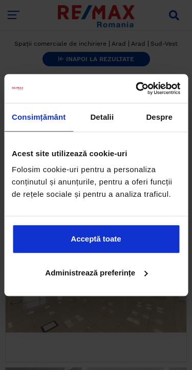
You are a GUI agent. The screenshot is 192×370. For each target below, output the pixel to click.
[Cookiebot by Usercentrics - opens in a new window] (136, 88)
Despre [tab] (159, 117)
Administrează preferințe (96, 272)
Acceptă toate (96, 238)
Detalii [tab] (102, 117)
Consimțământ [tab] (39, 117)
